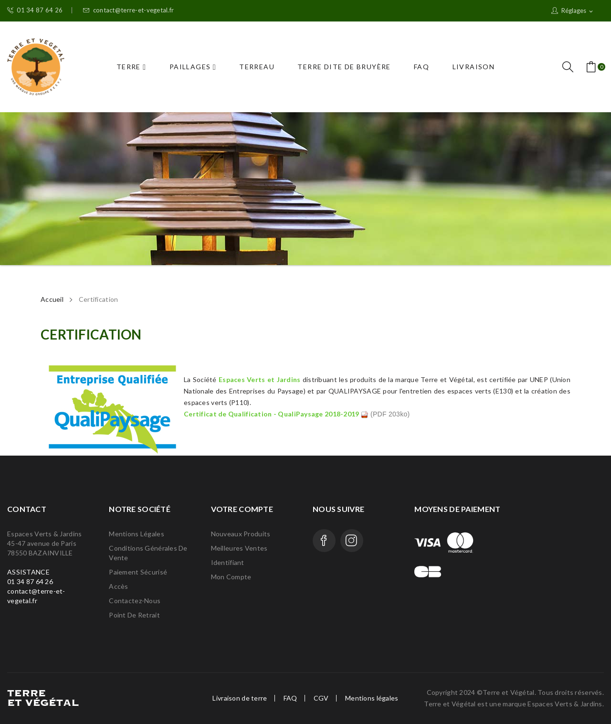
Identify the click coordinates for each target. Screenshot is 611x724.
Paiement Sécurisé (138, 572)
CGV (321, 698)
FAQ (290, 698)
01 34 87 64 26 (35, 10)
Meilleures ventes (239, 548)
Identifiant (227, 562)
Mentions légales (136, 534)
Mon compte (231, 577)
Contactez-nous (134, 600)
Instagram (351, 540)
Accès (118, 586)
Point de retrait (134, 615)
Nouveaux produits (241, 534)
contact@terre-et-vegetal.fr (128, 10)
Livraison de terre (239, 698)
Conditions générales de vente (148, 553)
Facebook (324, 540)
